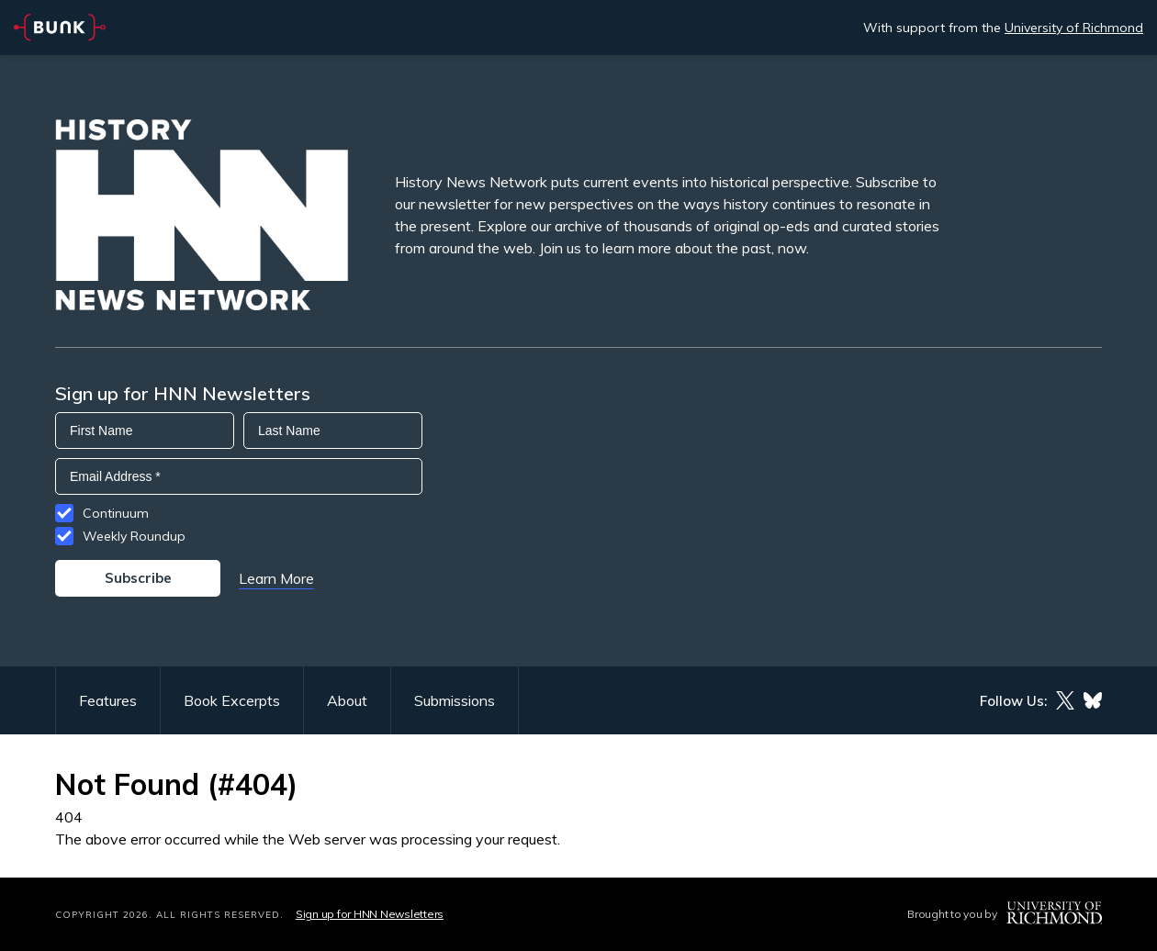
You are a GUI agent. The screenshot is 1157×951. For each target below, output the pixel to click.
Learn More (276, 578)
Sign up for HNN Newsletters (370, 914)
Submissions (454, 700)
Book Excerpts (232, 700)
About (347, 700)
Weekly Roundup (134, 536)
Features (108, 700)
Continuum (116, 513)
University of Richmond (1074, 27)
